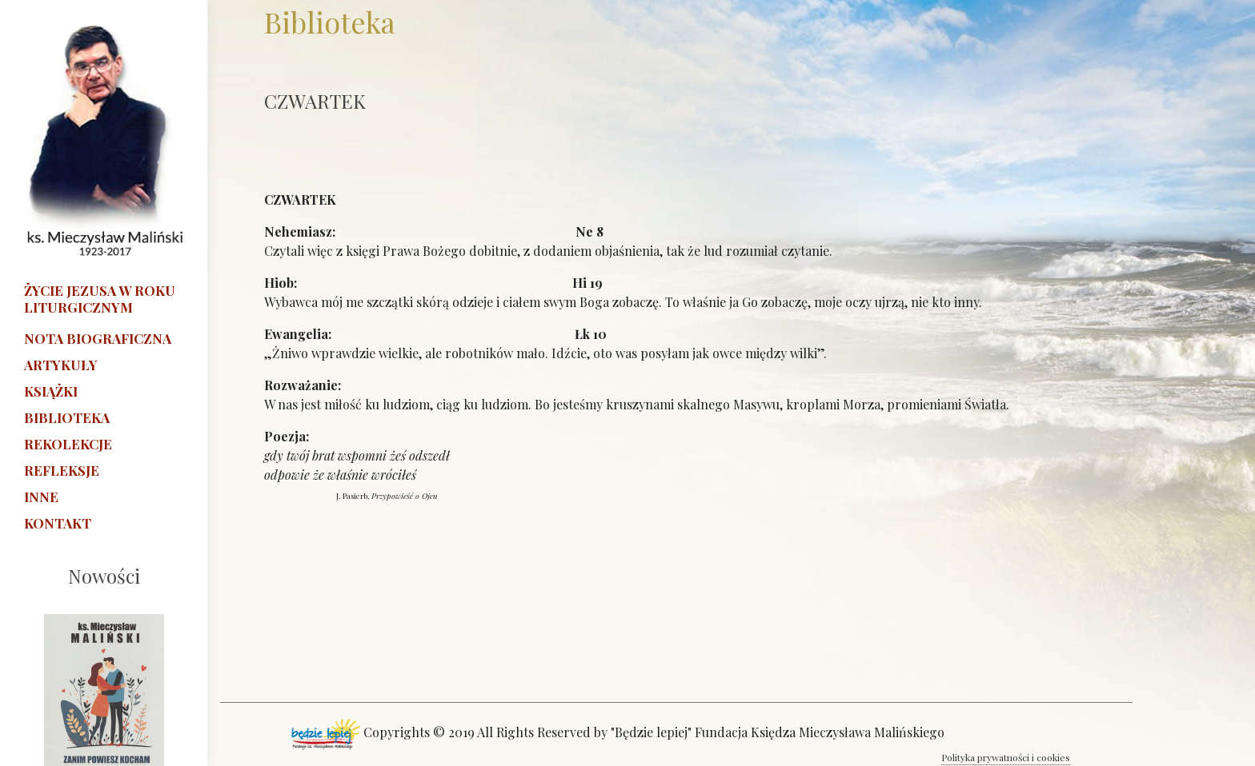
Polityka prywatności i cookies (1005, 757)
